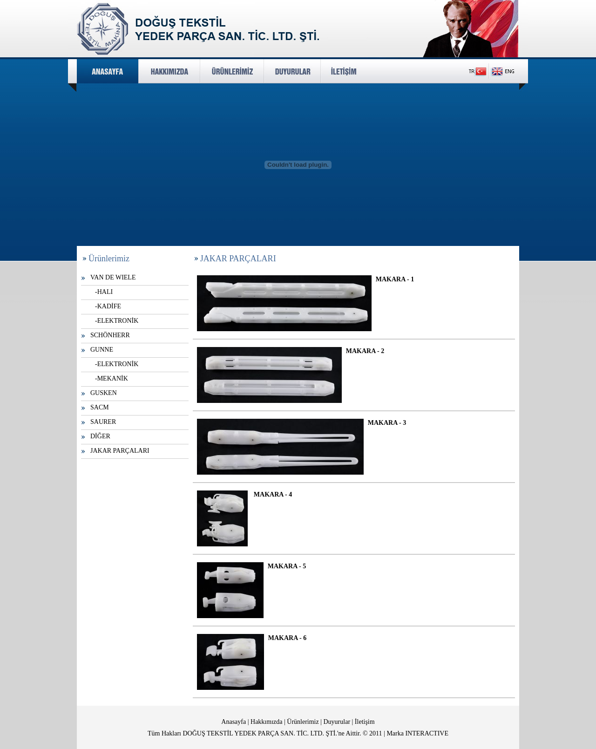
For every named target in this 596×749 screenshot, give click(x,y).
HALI (105, 291)
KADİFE (109, 306)
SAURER (103, 421)
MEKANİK (112, 378)
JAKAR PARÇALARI (119, 450)
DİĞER (100, 436)
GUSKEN (103, 392)
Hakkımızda (266, 721)
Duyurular (337, 721)
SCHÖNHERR (110, 335)
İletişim (365, 721)
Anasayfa (233, 721)
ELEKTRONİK (118, 320)
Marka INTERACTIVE (417, 733)
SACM (99, 407)
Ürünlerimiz (302, 721)
